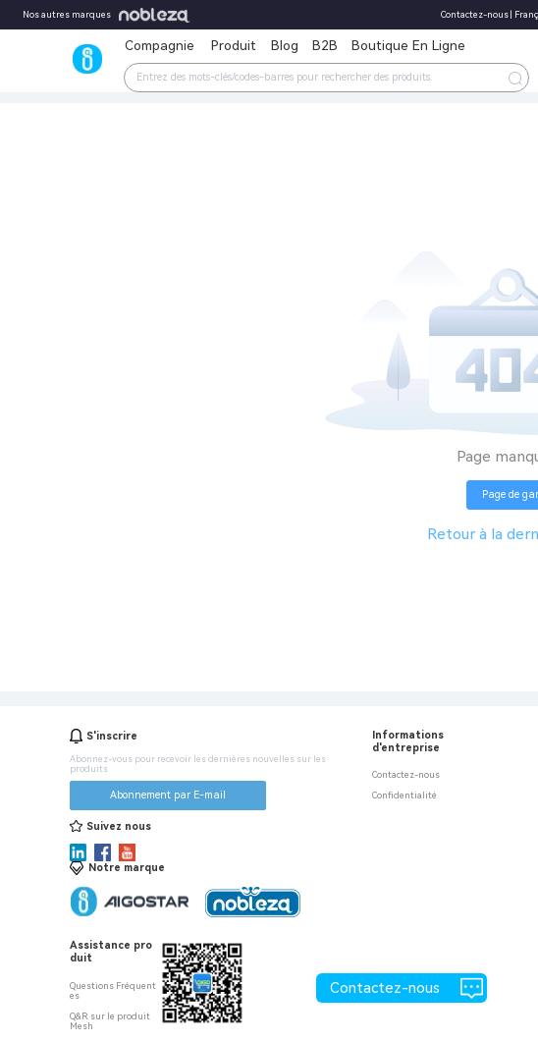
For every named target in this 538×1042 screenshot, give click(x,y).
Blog (284, 45)
